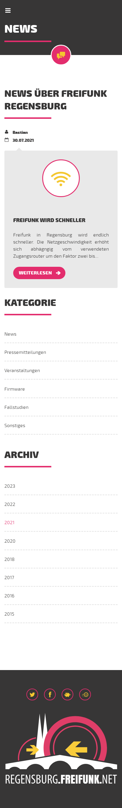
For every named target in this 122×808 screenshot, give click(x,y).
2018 (9, 559)
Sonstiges (14, 426)
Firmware (14, 389)
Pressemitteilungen (25, 352)
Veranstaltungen (22, 371)
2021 (9, 523)
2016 (9, 596)
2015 (9, 614)
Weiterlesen (35, 273)
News (10, 334)
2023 (9, 486)
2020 (10, 541)
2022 (9, 504)
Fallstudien (16, 407)
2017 (9, 578)
